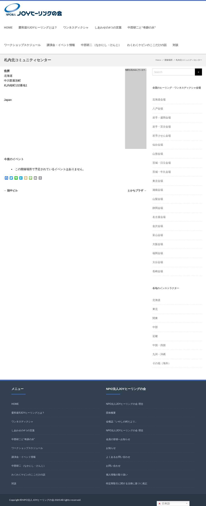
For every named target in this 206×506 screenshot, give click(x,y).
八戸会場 (157, 108)
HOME (8, 27)
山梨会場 (157, 198)
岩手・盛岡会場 (161, 117)
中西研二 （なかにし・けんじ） (101, 45)
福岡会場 (157, 253)
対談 (175, 45)
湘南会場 (157, 189)
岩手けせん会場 (161, 135)
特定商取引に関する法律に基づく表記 (126, 483)
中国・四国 (159, 345)
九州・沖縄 (159, 354)
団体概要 (111, 412)
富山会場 (157, 235)
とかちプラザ (137, 190)
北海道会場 (159, 99)
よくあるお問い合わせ (118, 457)
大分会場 (157, 262)
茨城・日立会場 (161, 162)
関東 (155, 318)
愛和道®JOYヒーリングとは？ (38, 27)
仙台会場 (157, 144)
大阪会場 (157, 244)
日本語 (164, 503)
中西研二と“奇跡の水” (142, 27)
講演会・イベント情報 (61, 45)
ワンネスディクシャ (76, 27)
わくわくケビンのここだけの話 (147, 45)
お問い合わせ (113, 465)
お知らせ (111, 448)
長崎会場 (157, 271)
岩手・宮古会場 (161, 126)
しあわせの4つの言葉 (108, 27)
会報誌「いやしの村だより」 (121, 421)
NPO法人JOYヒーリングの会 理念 (124, 404)
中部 (155, 327)
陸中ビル (11, 190)
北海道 (156, 300)
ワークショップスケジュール (22, 45)
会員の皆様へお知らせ (118, 439)
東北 (155, 309)
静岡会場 (157, 208)
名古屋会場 (159, 217)
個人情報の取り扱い (117, 474)
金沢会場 (157, 226)
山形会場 (157, 153)
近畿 (155, 336)
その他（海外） (161, 363)
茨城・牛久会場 (161, 171)
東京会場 (157, 180)
